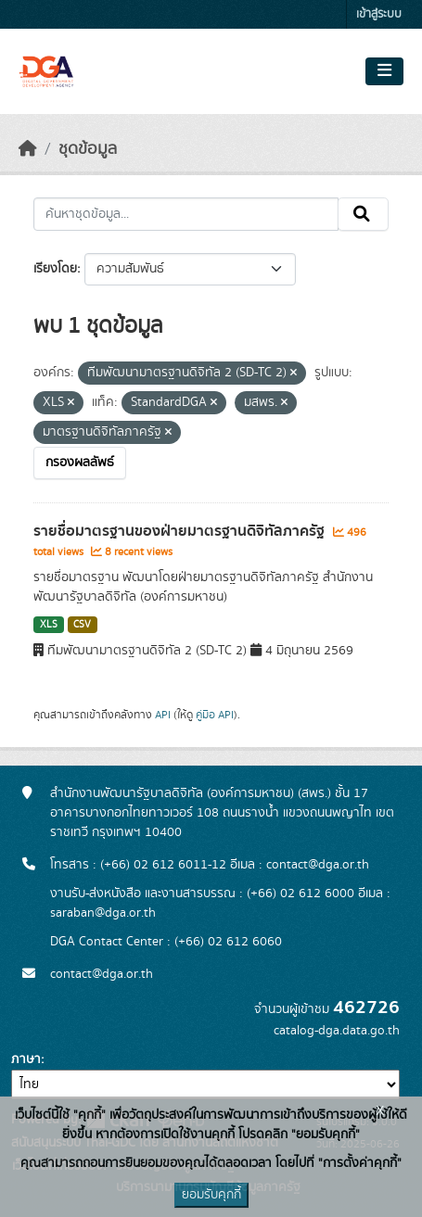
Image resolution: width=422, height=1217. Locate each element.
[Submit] (363, 214)
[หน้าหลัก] (28, 149)
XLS (49, 624)
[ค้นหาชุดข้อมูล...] (186, 214)
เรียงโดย (55, 269)
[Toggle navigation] (384, 71)
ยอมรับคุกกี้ (211, 1194)
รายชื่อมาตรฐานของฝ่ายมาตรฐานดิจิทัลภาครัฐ (180, 531)
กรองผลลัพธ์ (79, 462)
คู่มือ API (215, 714)
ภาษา (26, 1059)
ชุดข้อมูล (87, 149)
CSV (82, 624)
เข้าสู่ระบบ (379, 14)
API (163, 714)
